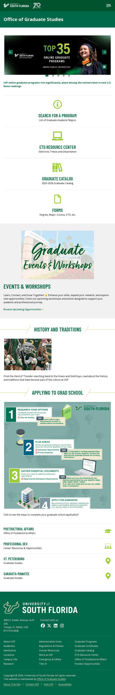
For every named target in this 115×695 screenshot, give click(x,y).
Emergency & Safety (50, 659)
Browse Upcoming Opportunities (23, 309)
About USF (9, 641)
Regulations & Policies (51, 646)
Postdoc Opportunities (87, 663)
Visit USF (48, 684)
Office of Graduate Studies (33, 19)
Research (9, 663)
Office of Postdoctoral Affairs (91, 659)
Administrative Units (50, 641)
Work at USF (46, 654)
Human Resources (49, 650)
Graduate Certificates (86, 646)
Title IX (43, 663)
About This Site (12, 684)
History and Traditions (57, 329)
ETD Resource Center (87, 654)
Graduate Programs (86, 641)
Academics (9, 646)
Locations (9, 654)
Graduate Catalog (84, 650)
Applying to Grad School (57, 392)
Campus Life (10, 659)
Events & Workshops (27, 286)
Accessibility (64, 684)
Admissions (10, 650)
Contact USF (32, 684)
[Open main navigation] (108, 5)
